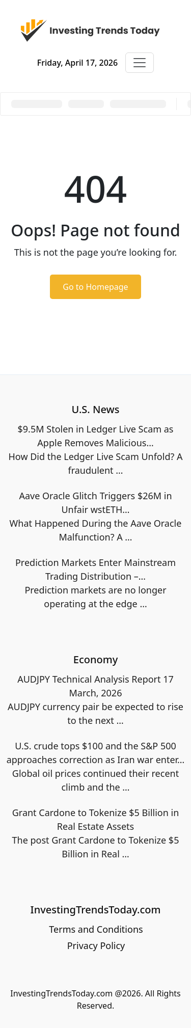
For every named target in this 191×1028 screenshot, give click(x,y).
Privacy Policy (96, 945)
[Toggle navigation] (139, 62)
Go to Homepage (95, 286)
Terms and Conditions (96, 929)
